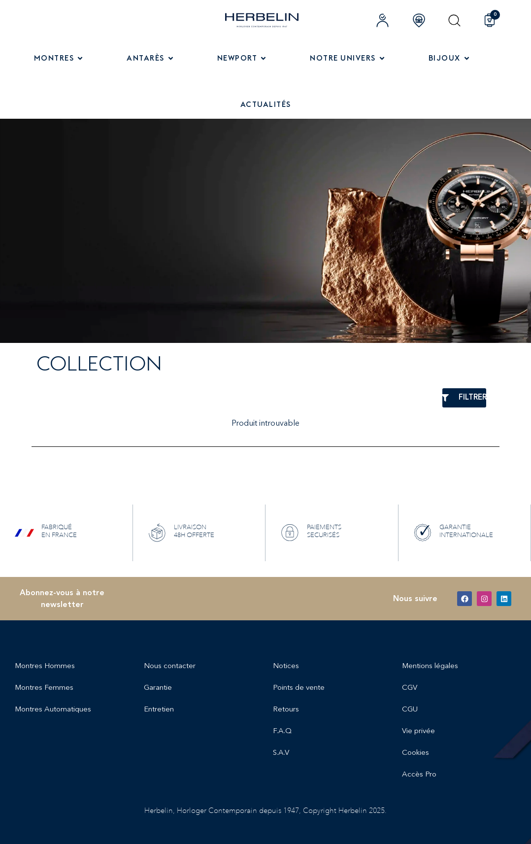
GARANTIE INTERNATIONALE (466, 531)
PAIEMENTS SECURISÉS (324, 531)
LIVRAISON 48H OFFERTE (194, 531)
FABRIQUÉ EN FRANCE (59, 531)
